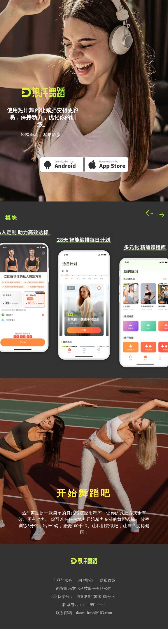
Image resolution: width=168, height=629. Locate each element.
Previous (149, 213)
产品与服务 (62, 580)
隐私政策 (108, 580)
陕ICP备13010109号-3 (96, 596)
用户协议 (86, 580)
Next (160, 214)
